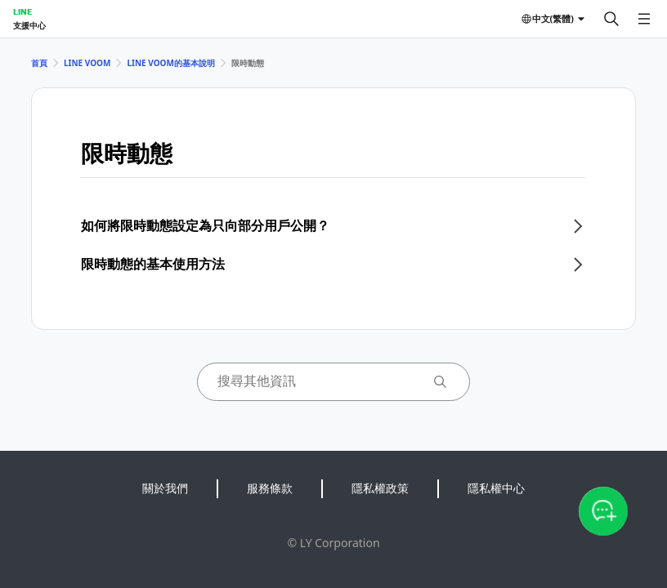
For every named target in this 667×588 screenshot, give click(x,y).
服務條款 (270, 488)
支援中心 (29, 25)
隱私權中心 (496, 488)
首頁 (39, 63)
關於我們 (165, 488)
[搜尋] (611, 18)
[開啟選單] (644, 18)
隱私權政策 (380, 488)
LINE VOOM (87, 63)
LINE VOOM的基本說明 (170, 63)
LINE (22, 11)
